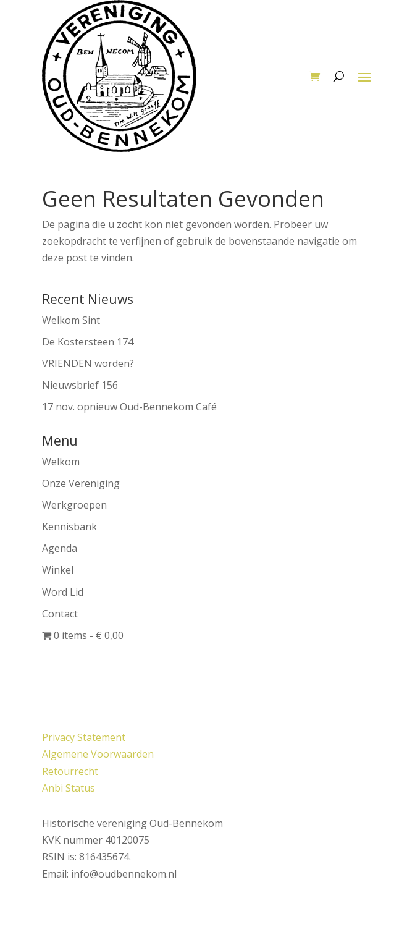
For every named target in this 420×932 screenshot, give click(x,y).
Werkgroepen (74, 505)
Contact (60, 614)
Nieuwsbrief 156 (80, 385)
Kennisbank (69, 526)
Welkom (61, 461)
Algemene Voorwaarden (98, 754)
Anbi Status (68, 788)
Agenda (59, 548)
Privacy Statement (83, 737)
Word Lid (62, 592)
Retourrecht (70, 771)
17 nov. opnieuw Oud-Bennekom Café (129, 406)
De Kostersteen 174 (87, 342)
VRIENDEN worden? (88, 363)
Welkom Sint (71, 320)
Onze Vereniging (81, 483)
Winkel (58, 570)
